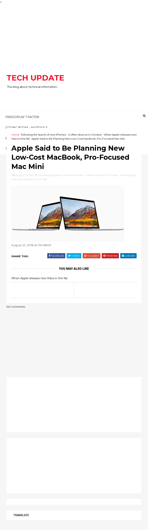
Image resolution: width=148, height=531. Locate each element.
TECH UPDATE (35, 77)
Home (15, 134)
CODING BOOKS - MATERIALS (26, 127)
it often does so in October (85, 134)
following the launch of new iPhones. (43, 134)
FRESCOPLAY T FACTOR (22, 117)
